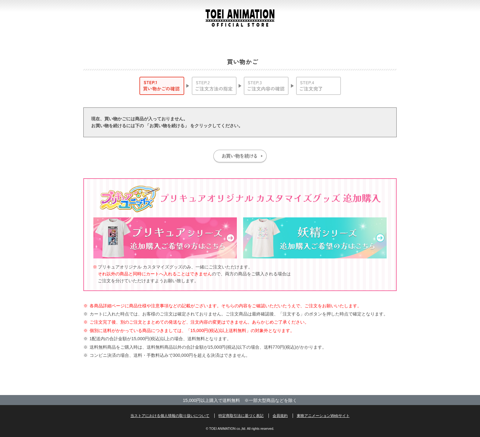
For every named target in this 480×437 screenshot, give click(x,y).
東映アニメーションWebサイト (323, 416)
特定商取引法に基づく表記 (240, 416)
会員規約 (280, 416)
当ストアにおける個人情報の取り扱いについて (169, 416)
